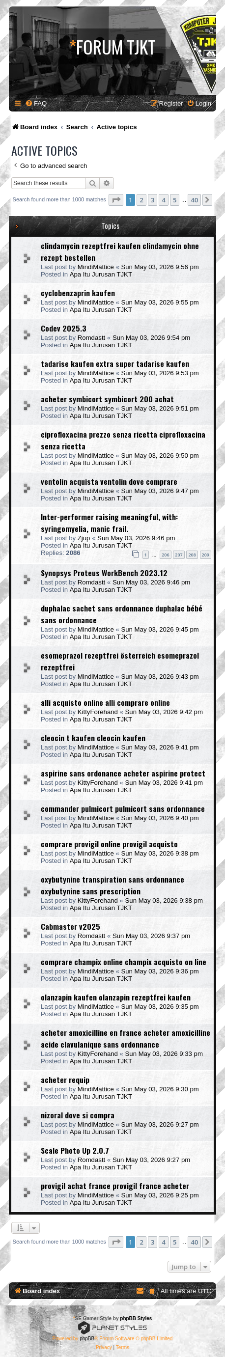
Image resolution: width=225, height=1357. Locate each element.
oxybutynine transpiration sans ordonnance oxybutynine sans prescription (112, 885)
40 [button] (194, 199)
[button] (116, 200)
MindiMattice (96, 267)
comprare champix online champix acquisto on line (123, 962)
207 (178, 555)
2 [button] (141, 199)
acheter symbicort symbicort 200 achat (107, 399)
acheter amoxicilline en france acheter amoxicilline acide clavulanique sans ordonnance (125, 1038)
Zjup (84, 538)
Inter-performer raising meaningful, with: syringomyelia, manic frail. (109, 522)
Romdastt (91, 337)
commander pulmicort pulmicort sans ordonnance (123, 808)
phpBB (87, 1338)
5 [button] (174, 199)
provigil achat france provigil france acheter (115, 1185)
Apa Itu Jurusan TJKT (101, 274)
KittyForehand (98, 712)
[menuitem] (36, 103)
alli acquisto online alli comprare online (105, 702)
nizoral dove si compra (77, 1115)
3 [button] (152, 199)
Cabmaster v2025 (70, 926)
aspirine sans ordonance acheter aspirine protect (123, 773)
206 (165, 555)
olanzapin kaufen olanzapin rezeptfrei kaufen (116, 997)
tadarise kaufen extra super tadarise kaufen (115, 363)
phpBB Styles (136, 1318)
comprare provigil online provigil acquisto (109, 844)
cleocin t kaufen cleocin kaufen (93, 738)
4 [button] (163, 199)
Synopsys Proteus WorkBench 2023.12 (104, 573)
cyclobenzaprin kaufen (78, 293)
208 (192, 555)
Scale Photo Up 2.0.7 (75, 1150)
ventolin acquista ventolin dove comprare (109, 481)
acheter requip (65, 1079)
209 (205, 555)
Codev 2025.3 (63, 328)
